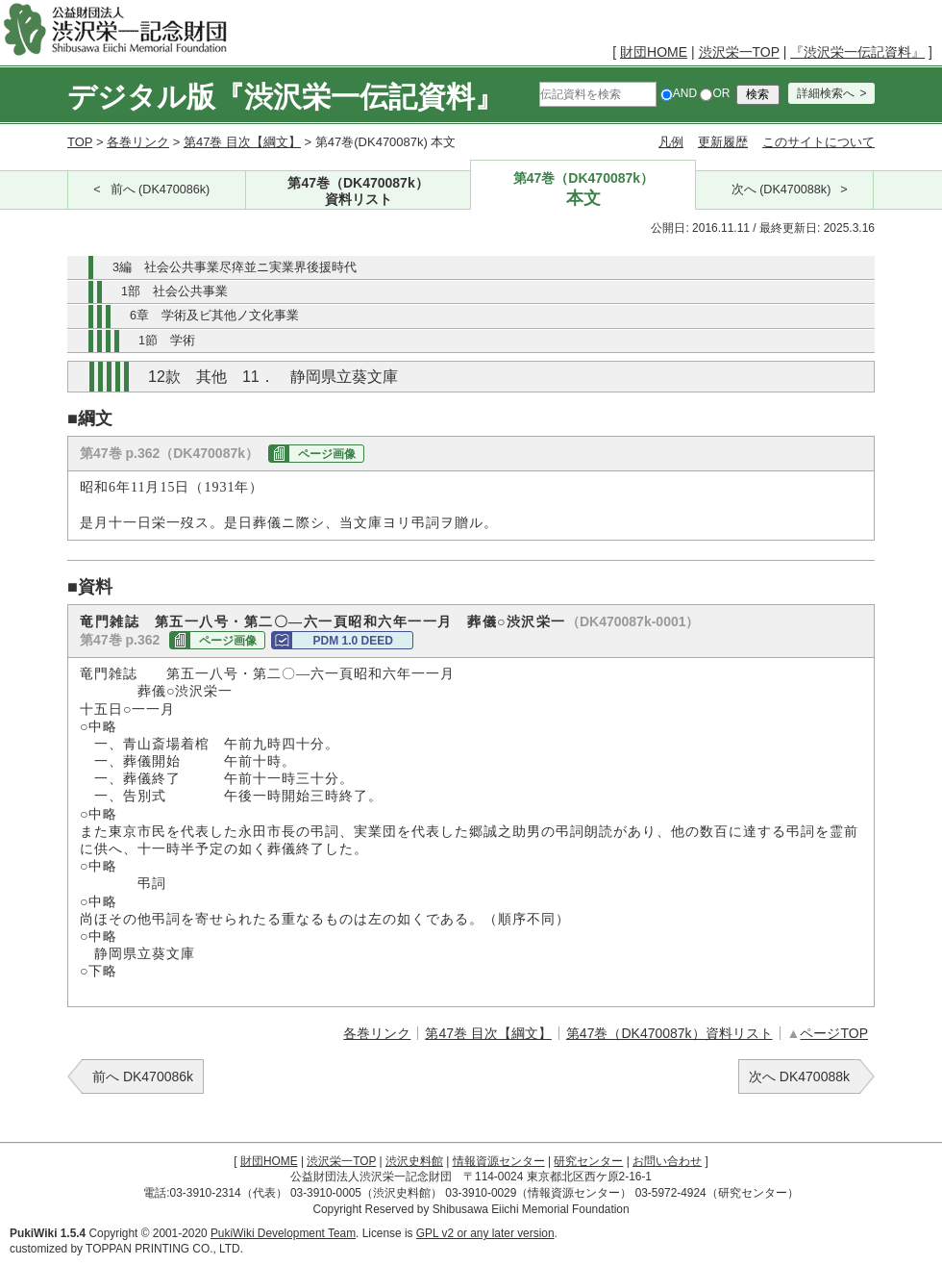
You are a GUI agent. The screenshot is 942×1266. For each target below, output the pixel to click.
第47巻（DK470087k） (358, 192)
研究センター (588, 1161)
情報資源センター (499, 1161)
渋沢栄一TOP (739, 52)
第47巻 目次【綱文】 (242, 142)
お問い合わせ (667, 1161)
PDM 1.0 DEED (352, 640)
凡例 (670, 142)
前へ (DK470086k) (161, 189)
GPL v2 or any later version (485, 1233)
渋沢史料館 (414, 1161)
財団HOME (653, 52)
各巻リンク (138, 142)
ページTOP (834, 1033)
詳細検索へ (826, 93)
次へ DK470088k (799, 1076)
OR (715, 93)
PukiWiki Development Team (283, 1233)
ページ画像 (327, 454)
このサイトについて (818, 142)
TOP (79, 142)
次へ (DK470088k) (781, 189)
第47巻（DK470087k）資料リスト (669, 1033)
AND (678, 93)
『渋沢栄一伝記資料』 (857, 52)
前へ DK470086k (142, 1076)
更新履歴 (723, 142)
